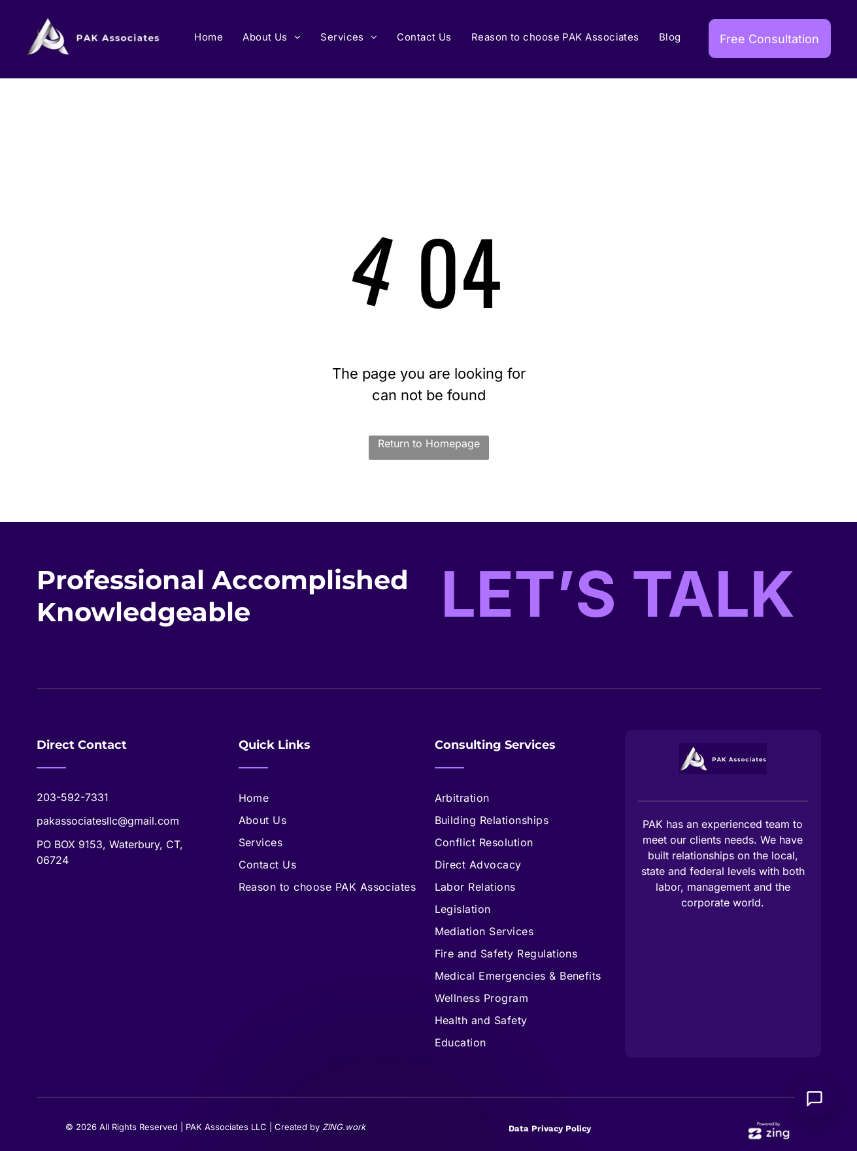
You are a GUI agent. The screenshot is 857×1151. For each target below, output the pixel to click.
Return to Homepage (429, 443)
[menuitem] (208, 37)
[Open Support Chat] (814, 1098)
